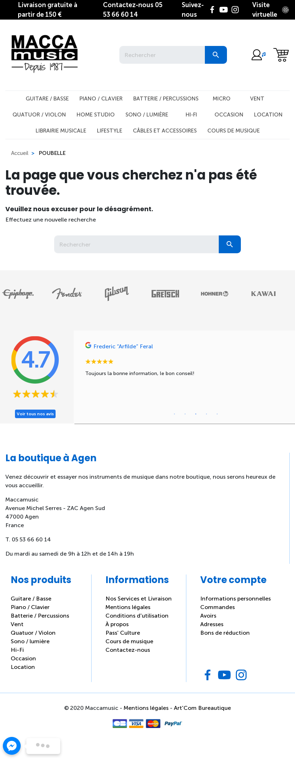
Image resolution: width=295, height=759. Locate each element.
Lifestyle (109, 131)
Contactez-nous (127, 649)
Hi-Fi (191, 114)
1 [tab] (174, 414)
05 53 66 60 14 (132, 10)
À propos (117, 624)
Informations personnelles (235, 598)
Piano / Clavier (101, 98)
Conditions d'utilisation (137, 615)
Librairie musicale (61, 131)
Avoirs (208, 615)
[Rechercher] (162, 55)
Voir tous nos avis (35, 413)
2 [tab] (185, 414)
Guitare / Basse (47, 98)
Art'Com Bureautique (202, 708)
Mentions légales (127, 607)
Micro (222, 98)
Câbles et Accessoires (165, 131)
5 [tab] (217, 414)
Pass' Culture (122, 632)
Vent (257, 98)
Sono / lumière (30, 641)
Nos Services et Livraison (138, 598)
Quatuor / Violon (39, 114)
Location (268, 114)
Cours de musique (233, 131)
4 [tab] (206, 414)
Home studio (96, 114)
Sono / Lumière (146, 114)
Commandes (217, 607)
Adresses (211, 624)
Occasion (228, 114)
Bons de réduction (225, 632)
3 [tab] (196, 414)
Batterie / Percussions (165, 98)
